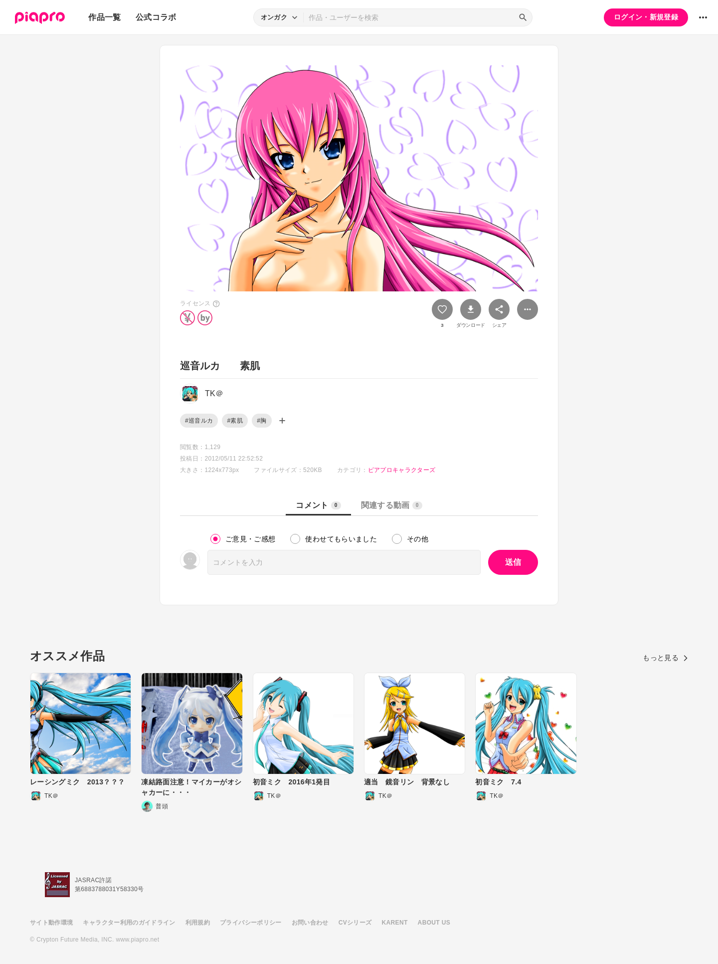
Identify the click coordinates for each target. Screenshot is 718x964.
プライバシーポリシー (251, 922)
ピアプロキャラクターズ (402, 470)
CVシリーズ (355, 922)
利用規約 (197, 922)
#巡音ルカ (199, 420)
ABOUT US (434, 922)
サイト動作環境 (51, 922)
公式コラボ (156, 17)
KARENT (395, 922)
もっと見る (665, 658)
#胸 (261, 420)
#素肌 (235, 420)
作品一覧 (104, 17)
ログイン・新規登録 (646, 17)
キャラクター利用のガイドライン (129, 922)
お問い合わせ (310, 922)
